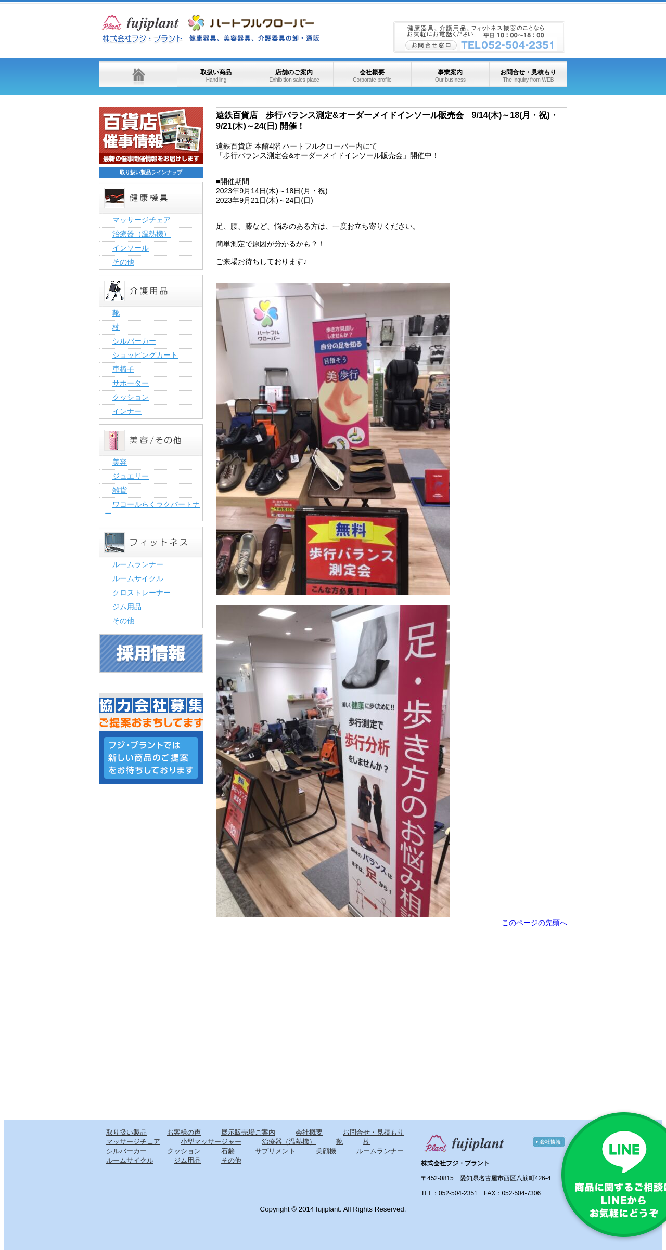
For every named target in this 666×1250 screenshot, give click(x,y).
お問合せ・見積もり (528, 76)
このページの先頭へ (534, 922)
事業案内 (450, 76)
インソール (130, 248)
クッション (130, 397)
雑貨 (119, 490)
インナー (127, 411)
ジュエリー (130, 476)
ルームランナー (137, 564)
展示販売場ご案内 (248, 1132)
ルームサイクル (137, 578)
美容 (119, 462)
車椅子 (123, 369)
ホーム (138, 74)
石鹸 (228, 1151)
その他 (123, 262)
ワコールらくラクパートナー (152, 509)
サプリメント (275, 1151)
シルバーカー (134, 341)
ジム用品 (127, 606)
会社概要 (372, 76)
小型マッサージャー (211, 1142)
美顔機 (326, 1151)
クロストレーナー (141, 592)
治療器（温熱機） (141, 234)
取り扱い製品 (126, 1132)
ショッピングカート (145, 355)
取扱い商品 (216, 76)
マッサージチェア (141, 220)
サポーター (130, 383)
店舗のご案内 (294, 76)
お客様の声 (184, 1132)
